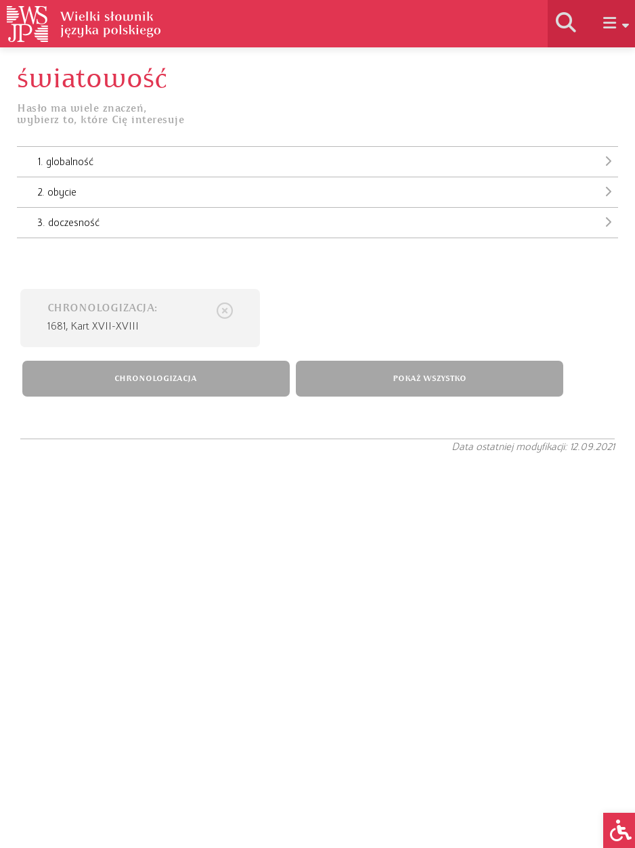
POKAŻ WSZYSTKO (429, 379)
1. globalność (328, 161)
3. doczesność (328, 222)
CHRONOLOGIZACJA (155, 379)
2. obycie (328, 191)
